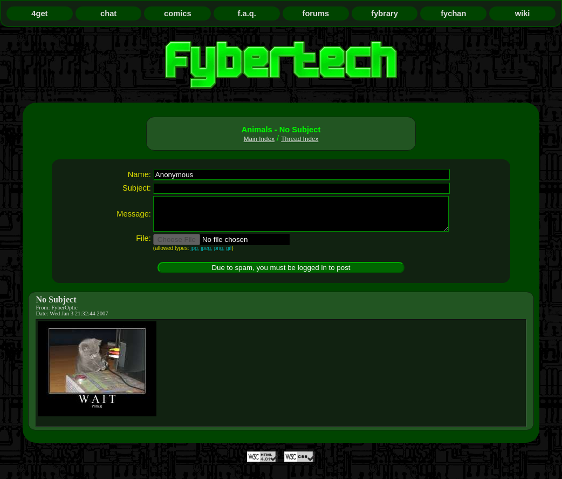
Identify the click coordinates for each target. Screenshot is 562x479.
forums (316, 13)
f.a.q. (247, 13)
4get (39, 13)
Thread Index (299, 138)
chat (108, 13)
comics (177, 13)
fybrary (384, 13)
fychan (453, 13)
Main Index (259, 138)
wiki (522, 13)
